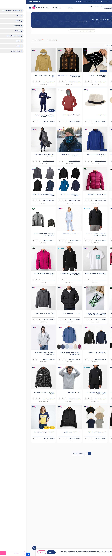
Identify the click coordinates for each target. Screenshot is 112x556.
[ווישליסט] (7, 7)
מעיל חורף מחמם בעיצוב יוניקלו (45, 313)
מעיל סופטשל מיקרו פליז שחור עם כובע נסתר (95, 393)
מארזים (99, 45)
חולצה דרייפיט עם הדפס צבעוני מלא (18, 432)
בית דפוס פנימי (81, 2)
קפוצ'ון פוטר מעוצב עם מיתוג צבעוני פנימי (18, 76)
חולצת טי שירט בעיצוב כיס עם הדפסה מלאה (69, 274)
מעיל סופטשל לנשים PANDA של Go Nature (18, 274)
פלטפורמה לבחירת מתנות (85, 8)
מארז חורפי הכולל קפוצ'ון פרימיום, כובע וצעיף (95, 76)
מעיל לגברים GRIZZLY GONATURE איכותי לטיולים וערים (18, 234)
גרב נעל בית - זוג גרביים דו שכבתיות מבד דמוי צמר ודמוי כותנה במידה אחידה (70, 314)
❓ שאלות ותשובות (12, 40)
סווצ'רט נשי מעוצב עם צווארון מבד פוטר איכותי (95, 155)
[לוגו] (100, 8)
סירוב (15, 552)
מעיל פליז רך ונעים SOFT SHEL (71, 353)
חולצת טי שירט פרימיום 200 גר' (71, 432)
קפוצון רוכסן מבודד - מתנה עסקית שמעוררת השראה (18, 353)
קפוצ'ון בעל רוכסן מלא (48, 392)
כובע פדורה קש (75, 115)
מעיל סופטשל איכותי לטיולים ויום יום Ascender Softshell (70, 234)
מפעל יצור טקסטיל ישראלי (93, 2)
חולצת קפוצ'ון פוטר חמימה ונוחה (45, 115)
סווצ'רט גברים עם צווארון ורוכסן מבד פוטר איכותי (70, 155)
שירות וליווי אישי (72, 2)
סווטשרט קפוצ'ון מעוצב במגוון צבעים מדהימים (18, 393)
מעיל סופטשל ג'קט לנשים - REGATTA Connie (17, 194)
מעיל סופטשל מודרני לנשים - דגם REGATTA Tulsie (96, 234)
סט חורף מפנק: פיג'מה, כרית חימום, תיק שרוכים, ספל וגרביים (18, 115)
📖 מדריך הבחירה (25, 40)
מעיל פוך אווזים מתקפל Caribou (71, 194)
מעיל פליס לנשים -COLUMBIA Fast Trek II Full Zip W (43, 274)
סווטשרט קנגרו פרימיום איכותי (97, 432)
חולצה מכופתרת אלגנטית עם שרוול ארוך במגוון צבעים (44, 353)
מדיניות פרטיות (97, 553)
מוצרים (10, 20)
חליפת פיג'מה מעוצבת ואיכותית (45, 234)
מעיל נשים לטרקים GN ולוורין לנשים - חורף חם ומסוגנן (95, 274)
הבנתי (25, 552)
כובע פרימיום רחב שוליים (99, 115)
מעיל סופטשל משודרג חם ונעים (45, 432)
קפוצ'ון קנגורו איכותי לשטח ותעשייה (18, 313)
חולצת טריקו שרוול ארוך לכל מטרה (96, 353)
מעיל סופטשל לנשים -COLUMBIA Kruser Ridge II (70, 393)
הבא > (54, 453)
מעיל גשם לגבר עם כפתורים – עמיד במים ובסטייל (18, 155)
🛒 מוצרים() (101, 40)
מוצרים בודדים (93, 45)
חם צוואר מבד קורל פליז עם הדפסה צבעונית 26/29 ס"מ (44, 155)
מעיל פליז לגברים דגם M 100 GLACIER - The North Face (97, 194)
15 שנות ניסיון (104, 2)
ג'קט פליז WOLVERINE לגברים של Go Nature (95, 313)
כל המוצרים (104, 45)
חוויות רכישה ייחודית (61, 2)
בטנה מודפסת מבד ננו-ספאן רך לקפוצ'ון (71, 76)
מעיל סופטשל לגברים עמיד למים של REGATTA (44, 194)
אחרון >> (48, 453)
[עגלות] (3, 7)
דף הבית (89, 7)
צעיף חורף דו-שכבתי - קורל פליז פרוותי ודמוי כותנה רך (43, 76)
